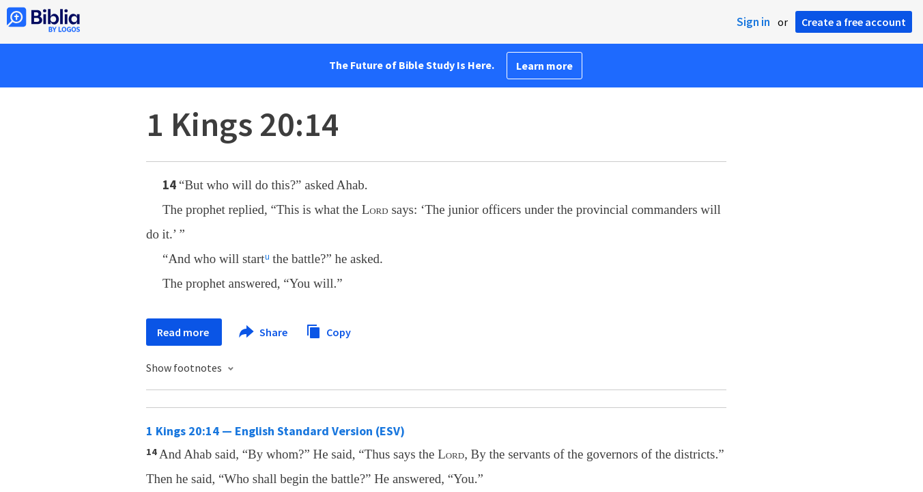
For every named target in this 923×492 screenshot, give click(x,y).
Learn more (544, 65)
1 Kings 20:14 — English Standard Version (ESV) (275, 431)
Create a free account (853, 22)
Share (263, 332)
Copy (328, 330)
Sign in (753, 21)
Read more (184, 332)
